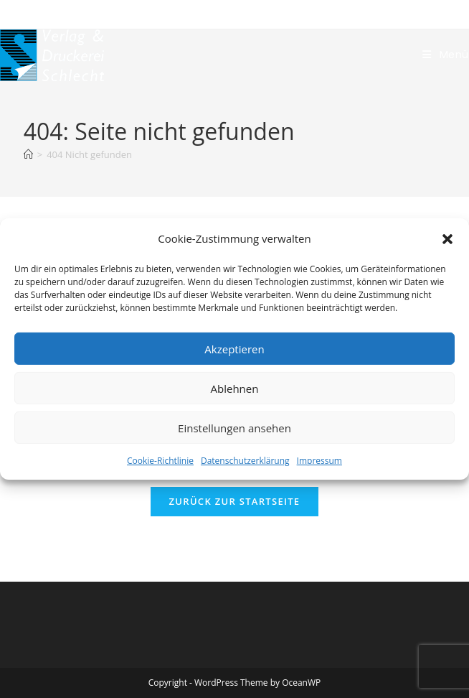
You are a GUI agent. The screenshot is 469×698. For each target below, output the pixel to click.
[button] (447, 238)
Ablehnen (235, 388)
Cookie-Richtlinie (160, 461)
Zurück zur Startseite (234, 501)
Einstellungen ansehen (234, 427)
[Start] (28, 154)
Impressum (319, 461)
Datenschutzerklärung (245, 461)
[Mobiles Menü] (445, 54)
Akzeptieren (234, 348)
